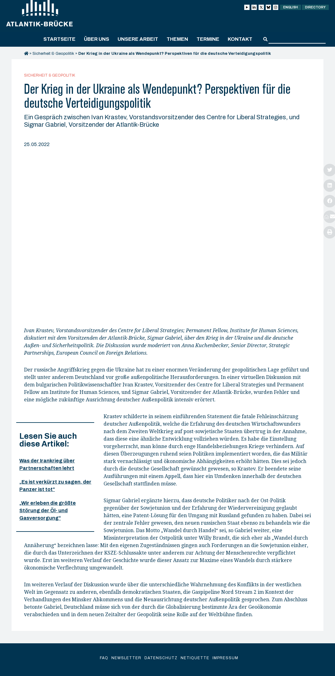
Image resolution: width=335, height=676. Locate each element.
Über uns (96, 39)
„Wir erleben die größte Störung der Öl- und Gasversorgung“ (47, 510)
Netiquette (195, 658)
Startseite (59, 39)
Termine (208, 39)
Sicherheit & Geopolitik (53, 53)
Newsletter (126, 658)
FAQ (104, 658)
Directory (315, 7)
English (290, 7)
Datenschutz (160, 658)
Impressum (225, 658)
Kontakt (240, 39)
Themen (177, 39)
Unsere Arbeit (138, 39)
